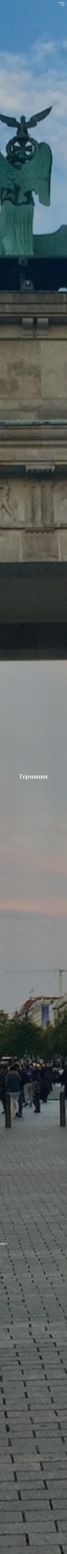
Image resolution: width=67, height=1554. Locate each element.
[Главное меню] (61, 4)
